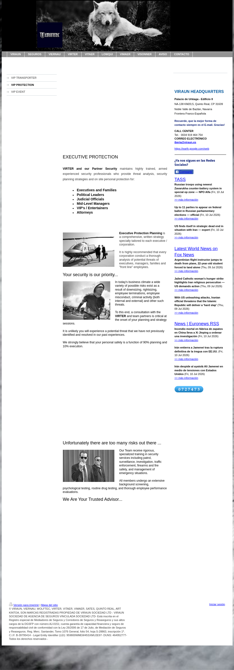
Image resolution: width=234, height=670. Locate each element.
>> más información (186, 199)
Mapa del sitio (49, 605)
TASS (180, 179)
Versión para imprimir (24, 605)
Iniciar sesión (217, 604)
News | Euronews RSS (197, 323)
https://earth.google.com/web (192, 148)
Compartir (184, 172)
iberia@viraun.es (185, 142)
